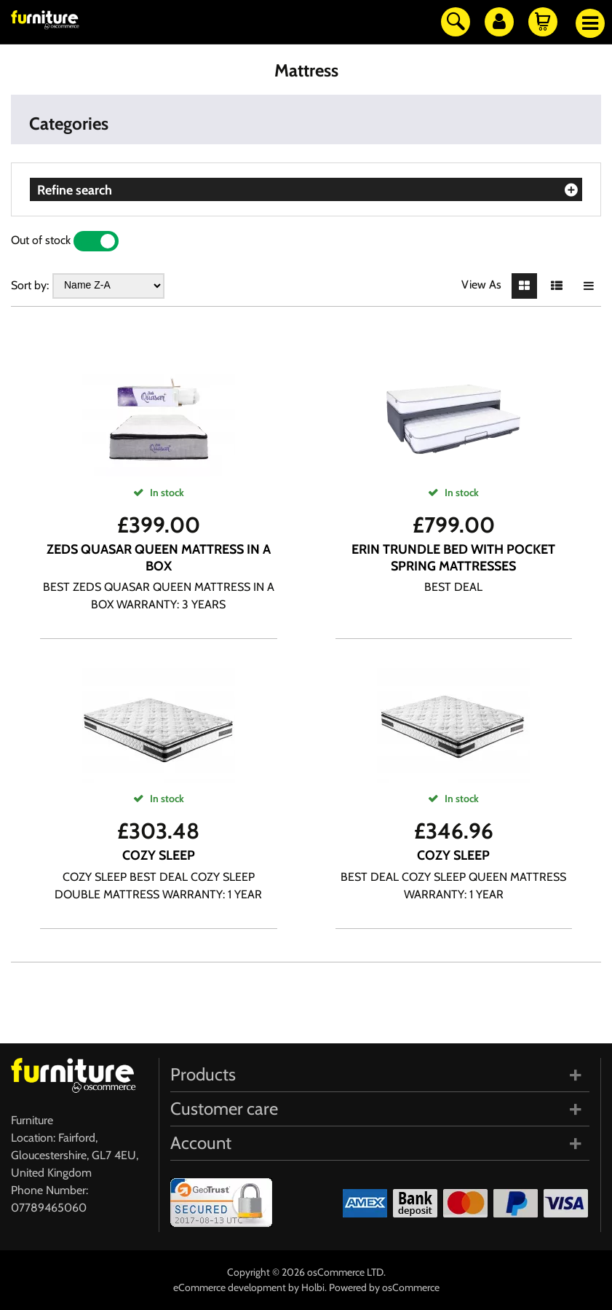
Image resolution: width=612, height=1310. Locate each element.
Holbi (313, 1287)
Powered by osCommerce (384, 1287)
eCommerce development (229, 1287)
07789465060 (49, 1208)
